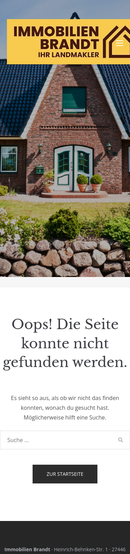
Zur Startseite (65, 474)
